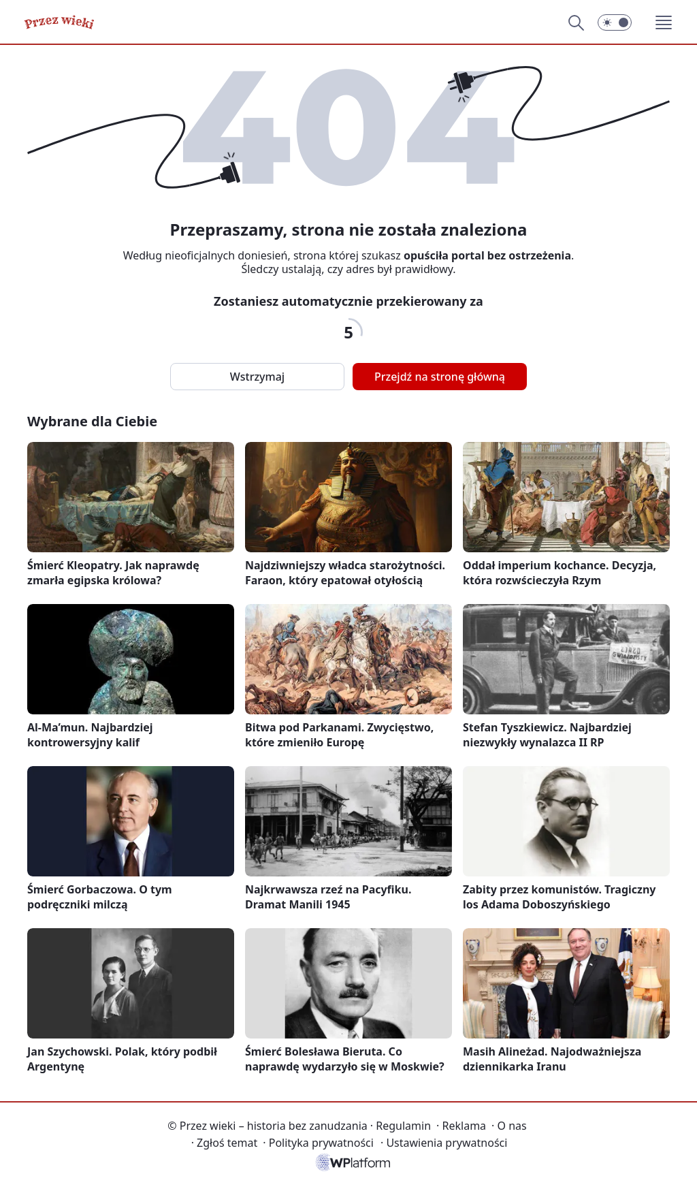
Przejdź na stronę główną (439, 376)
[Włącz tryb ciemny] (615, 22)
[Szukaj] (576, 22)
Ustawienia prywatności (443, 1142)
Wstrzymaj (257, 376)
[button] (664, 22)
